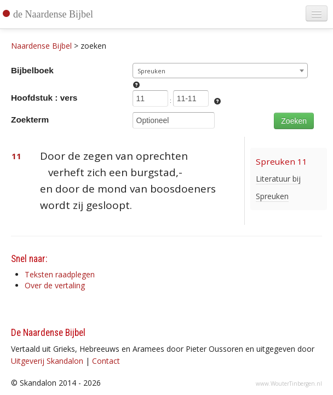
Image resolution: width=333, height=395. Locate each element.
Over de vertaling (55, 285)
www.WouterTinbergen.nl (289, 383)
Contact (106, 361)
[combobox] (220, 70)
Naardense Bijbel (41, 45)
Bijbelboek (32, 70)
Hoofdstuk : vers (44, 97)
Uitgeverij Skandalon (47, 361)
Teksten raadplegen (60, 274)
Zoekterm (30, 119)
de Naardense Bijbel (53, 14)
